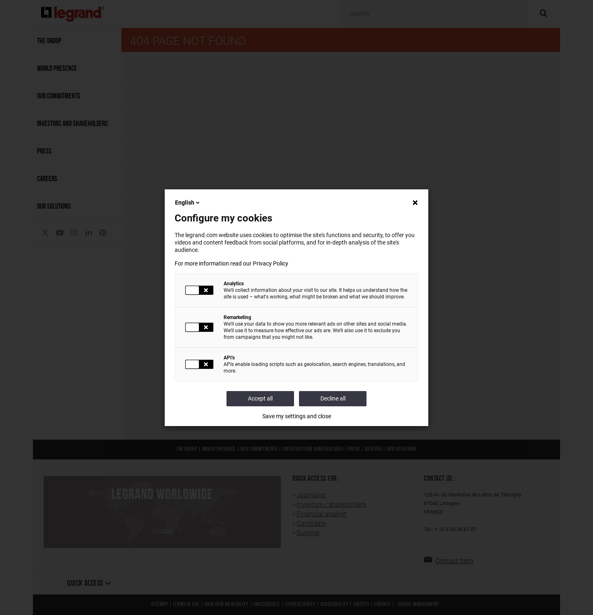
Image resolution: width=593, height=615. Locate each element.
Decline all (333, 398)
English (188, 202)
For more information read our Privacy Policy (231, 263)
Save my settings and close (296, 416)
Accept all (260, 398)
